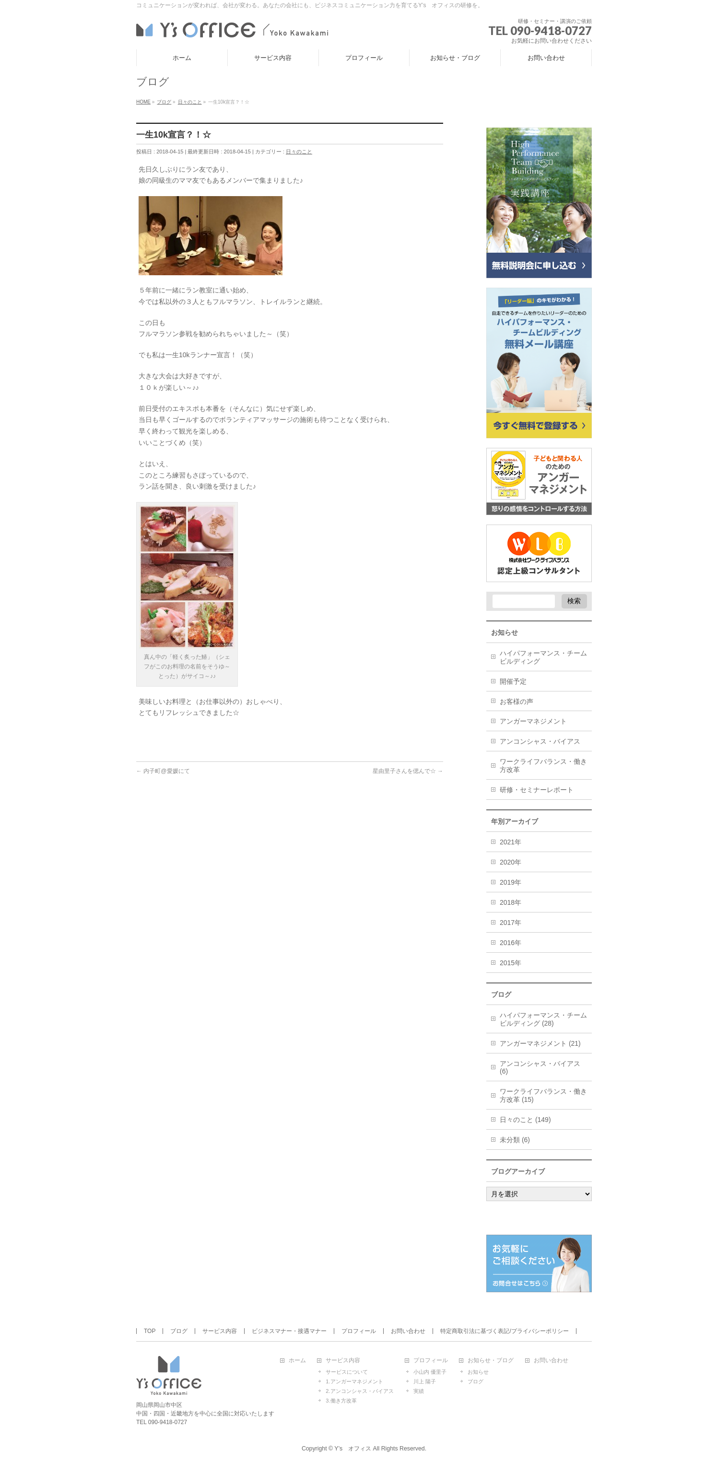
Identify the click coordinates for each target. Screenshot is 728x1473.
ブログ (179, 1331)
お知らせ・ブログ (491, 1360)
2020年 (510, 862)
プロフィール (358, 1331)
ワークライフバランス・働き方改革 (543, 765)
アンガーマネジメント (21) (540, 1043)
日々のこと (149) (525, 1119)
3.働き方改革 (341, 1400)
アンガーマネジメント (533, 721)
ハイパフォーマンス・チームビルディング (543, 657)
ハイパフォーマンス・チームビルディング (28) (543, 1019)
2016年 (510, 943)
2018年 (510, 902)
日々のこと (299, 151)
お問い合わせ (408, 1331)
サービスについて (347, 1372)
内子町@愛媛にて (163, 771)
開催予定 (513, 681)
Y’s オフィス (352, 1448)
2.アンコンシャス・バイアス (359, 1391)
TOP (149, 1331)
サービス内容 (219, 1331)
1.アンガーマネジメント (354, 1381)
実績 (418, 1391)
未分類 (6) (515, 1140)
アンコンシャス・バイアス (540, 741)
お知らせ (478, 1372)
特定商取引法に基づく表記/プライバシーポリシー (504, 1331)
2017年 (510, 922)
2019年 (510, 882)
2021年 (510, 842)
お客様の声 (516, 701)
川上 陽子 (424, 1381)
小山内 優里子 (429, 1372)
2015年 (510, 963)
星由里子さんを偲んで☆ (408, 771)
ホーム (297, 1360)
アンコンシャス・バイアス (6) (540, 1068)
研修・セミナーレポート (537, 790)
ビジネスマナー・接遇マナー (289, 1331)
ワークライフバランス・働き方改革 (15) (543, 1095)
